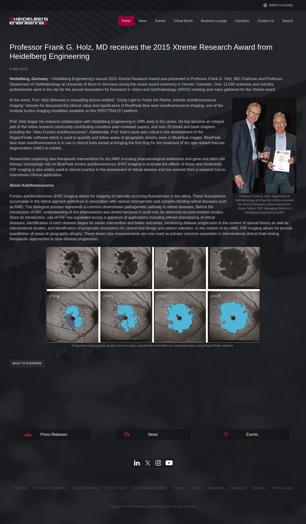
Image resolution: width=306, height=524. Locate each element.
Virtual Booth (183, 21)
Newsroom (238, 488)
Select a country (278, 5)
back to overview (27, 363)
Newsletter (216, 488)
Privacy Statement (86, 488)
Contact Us (265, 21)
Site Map (259, 488)
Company (242, 21)
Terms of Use (116, 488)
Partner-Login (282, 488)
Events (160, 21)
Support (179, 488)
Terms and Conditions (50, 488)
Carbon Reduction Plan (149, 488)
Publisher (20, 488)
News (143, 21)
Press (126, 21)
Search (287, 21)
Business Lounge (214, 21)
